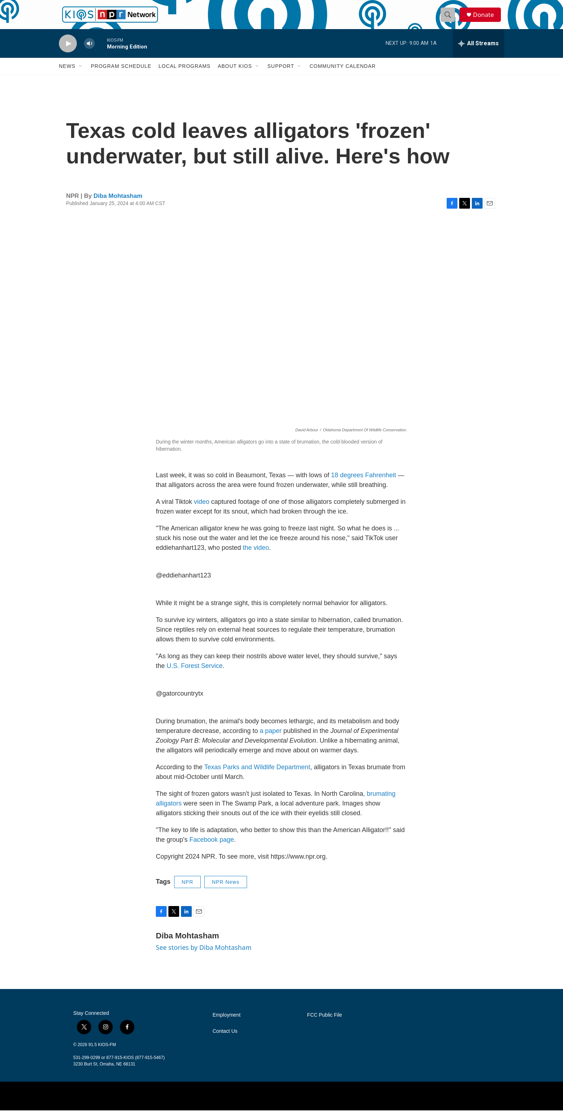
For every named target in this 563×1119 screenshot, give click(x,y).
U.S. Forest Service (195, 674)
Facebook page (212, 848)
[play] (68, 52)
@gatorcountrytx (179, 702)
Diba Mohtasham (118, 204)
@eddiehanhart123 (183, 584)
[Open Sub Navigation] (81, 75)
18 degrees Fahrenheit (363, 483)
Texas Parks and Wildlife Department (257, 775)
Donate (486, 19)
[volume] (89, 52)
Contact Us (225, 1040)
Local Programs (184, 75)
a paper (271, 739)
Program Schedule (121, 75)
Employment (227, 1023)
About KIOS (235, 75)
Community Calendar (343, 75)
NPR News (225, 890)
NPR (188, 890)
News (67, 75)
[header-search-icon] (449, 19)
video (201, 510)
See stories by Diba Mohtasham (203, 956)
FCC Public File (324, 1023)
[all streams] (478, 52)
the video (256, 556)
